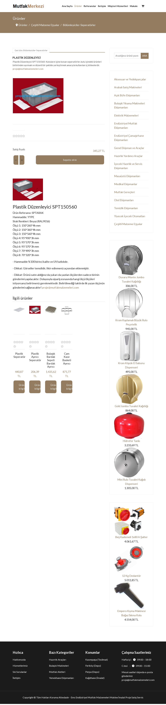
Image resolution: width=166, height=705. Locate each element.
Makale (134, 6)
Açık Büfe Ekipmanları (127, 95)
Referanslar (90, 6)
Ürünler (78, 6)
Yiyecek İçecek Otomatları (129, 217)
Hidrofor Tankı (131, 442)
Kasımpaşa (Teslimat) (96, 660)
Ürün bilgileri (22, 387)
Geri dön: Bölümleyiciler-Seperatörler (31, 50)
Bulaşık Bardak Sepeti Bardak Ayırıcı (50, 360)
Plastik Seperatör (19, 355)
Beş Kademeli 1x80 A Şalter (131, 538)
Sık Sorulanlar (20, 672)
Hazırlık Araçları (57, 660)
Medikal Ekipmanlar (125, 184)
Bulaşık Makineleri (59, 666)
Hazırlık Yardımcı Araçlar (128, 156)
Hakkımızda (19, 660)
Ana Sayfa (67, 6)
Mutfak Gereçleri (124, 192)
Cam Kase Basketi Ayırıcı (66, 359)
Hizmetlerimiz (20, 666)
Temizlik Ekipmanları (126, 208)
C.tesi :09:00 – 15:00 (136, 667)
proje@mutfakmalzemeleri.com (28, 68)
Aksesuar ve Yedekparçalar (130, 79)
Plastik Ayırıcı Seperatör (35, 357)
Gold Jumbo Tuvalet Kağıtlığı (131, 407)
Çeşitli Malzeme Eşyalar (128, 225)
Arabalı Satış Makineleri (128, 87)
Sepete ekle (70, 159)
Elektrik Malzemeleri (126, 115)
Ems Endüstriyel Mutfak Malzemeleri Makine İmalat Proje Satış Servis (107, 698)
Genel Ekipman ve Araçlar (129, 148)
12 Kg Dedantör (131, 577)
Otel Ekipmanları (124, 200)
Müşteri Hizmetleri (118, 6)
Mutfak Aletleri (57, 672)
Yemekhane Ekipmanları (61, 679)
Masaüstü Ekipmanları (127, 176)
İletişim (102, 6)
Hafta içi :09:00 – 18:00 (136, 660)
